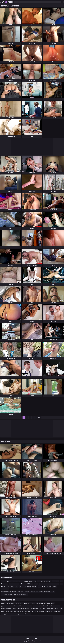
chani (61, 608)
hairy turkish (19, 603)
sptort (33, 603)
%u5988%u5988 (5, 589)
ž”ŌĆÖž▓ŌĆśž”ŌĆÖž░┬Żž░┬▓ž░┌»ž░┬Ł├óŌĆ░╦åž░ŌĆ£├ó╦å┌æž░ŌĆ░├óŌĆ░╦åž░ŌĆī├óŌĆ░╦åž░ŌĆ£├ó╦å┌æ (27, 591)
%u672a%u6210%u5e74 (6, 594)
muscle (20, 586)
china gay (41, 611)
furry (53, 581)
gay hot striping (10, 603)
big (25, 586)
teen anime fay (57, 611)
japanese (11, 583)
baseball (14, 608)
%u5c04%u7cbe (29, 583)
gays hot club (41, 606)
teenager (34, 586)
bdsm (8, 586)
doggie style (25, 606)
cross (44, 608)
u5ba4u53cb (56, 606)
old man (22, 583)
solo (61, 581)
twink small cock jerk (6, 608)
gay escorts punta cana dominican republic (11, 606)
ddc (40, 608)
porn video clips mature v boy (43, 603)
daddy (49, 583)
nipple (50, 606)
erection (3, 603)
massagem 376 (26, 603)
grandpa (49, 586)
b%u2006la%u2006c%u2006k (20, 594)
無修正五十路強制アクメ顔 (30, 581)
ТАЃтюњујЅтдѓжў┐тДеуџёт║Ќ (44, 581)
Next (39, 417)
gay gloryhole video (19, 613)
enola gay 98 (4, 613)
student (29, 586)
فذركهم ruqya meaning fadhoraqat (14, 581)
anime (44, 583)
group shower (48, 611)
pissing (53, 583)
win (31, 606)
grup (39, 586)
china (57, 581)
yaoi (61, 583)
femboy (17, 583)
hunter (3, 611)
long (26, 613)
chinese (3, 581)
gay (58, 583)
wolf (47, 606)
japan (12, 586)
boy (30, 613)
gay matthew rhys (29, 611)
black (16, 586)
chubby (36, 583)
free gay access (34, 608)
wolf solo (11, 613)
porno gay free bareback (23, 608)
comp (7, 611)
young (43, 586)
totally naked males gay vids (16, 611)
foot (40, 583)
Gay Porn (6, 2)
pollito (36, 611)
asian (6, 583)
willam (34, 606)
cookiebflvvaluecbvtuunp (52, 608)
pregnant (54, 586)
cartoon (3, 586)
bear (2, 583)
